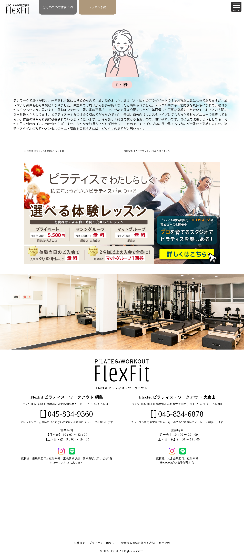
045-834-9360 (66, 414)
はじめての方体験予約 (58, 7)
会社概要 (79, 542)
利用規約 (164, 542)
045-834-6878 (177, 414)
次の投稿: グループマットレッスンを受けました (147, 151)
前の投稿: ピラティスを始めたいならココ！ (45, 151)
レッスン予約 (97, 7)
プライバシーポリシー (103, 542)
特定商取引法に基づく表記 (138, 542)
